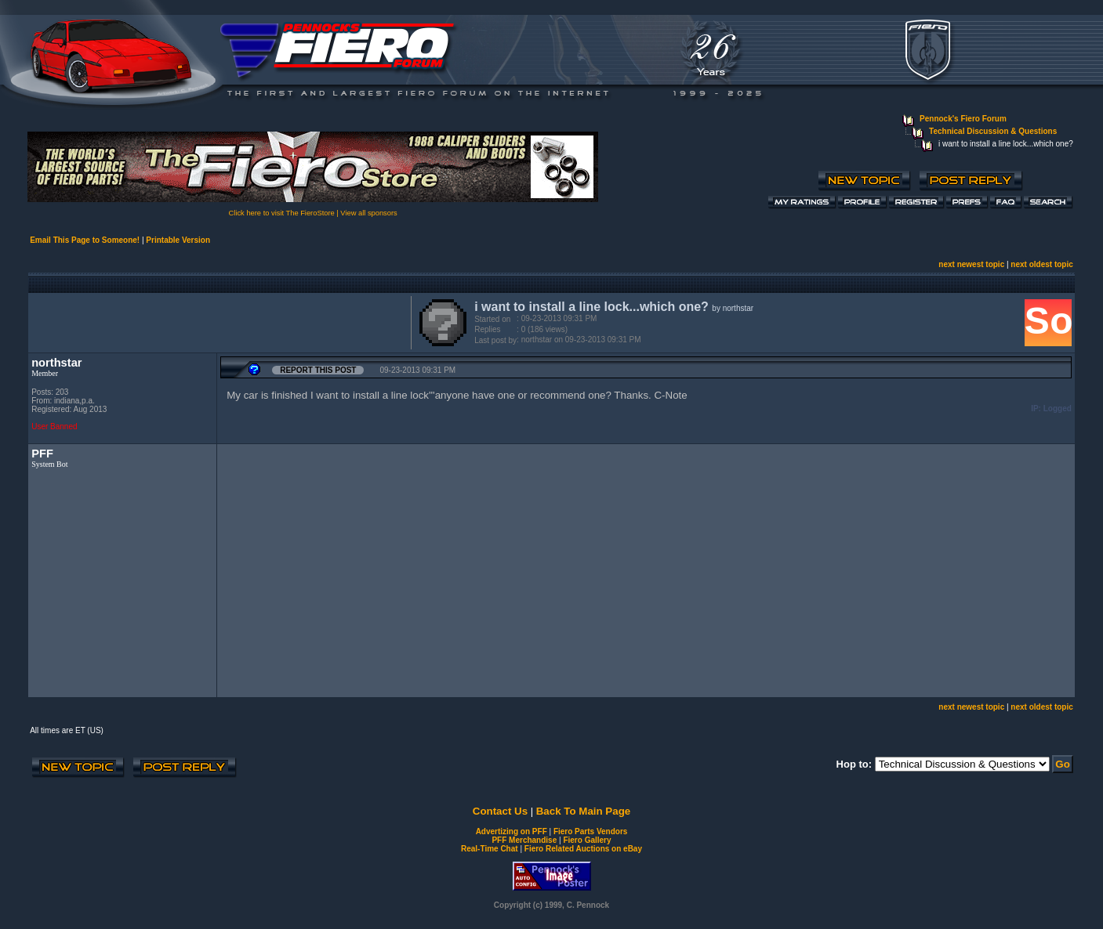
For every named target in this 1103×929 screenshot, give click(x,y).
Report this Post (318, 370)
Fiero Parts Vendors (590, 831)
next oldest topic (1041, 264)
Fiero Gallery (587, 840)
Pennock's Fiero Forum (963, 118)
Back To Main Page (583, 811)
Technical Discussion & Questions (993, 131)
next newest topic (971, 264)
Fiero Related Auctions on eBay (583, 848)
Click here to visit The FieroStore (282, 213)
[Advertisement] (216, 321)
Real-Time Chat (489, 848)
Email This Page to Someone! (85, 240)
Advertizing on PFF (511, 831)
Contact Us (500, 811)
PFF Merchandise (524, 840)
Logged (1057, 408)
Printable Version (178, 240)
